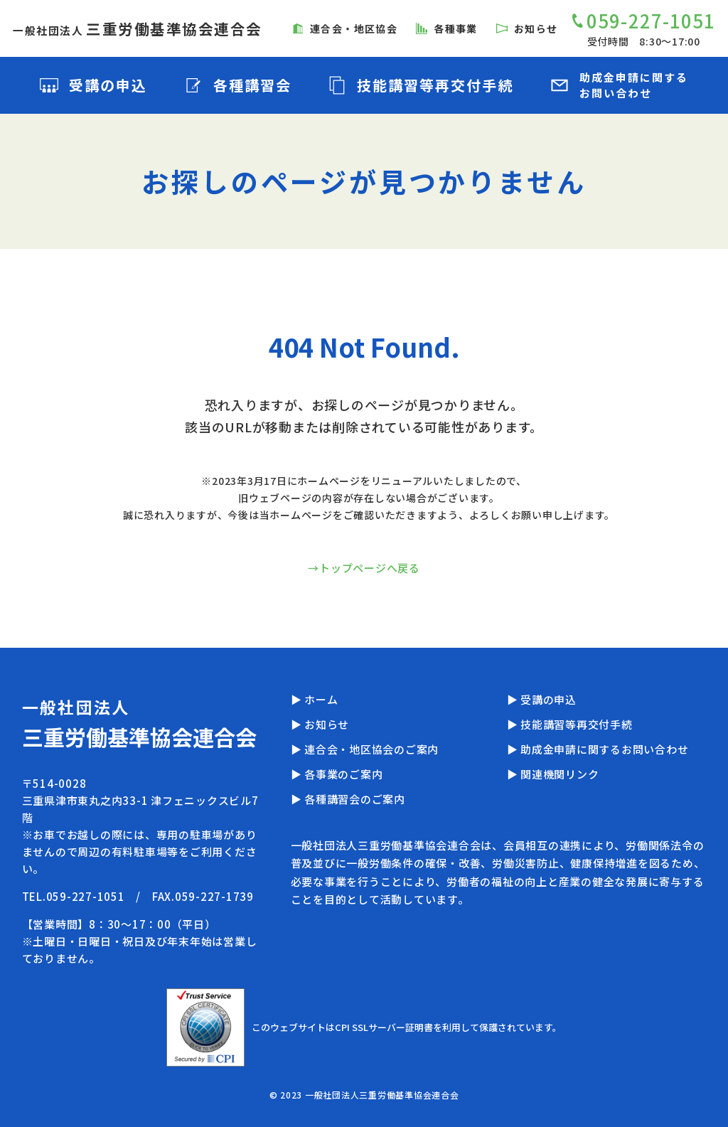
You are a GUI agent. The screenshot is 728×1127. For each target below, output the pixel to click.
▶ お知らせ (320, 724)
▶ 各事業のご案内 (337, 774)
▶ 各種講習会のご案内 (348, 798)
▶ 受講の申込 (542, 699)
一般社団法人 (137, 30)
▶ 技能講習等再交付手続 (570, 724)
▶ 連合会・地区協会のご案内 (365, 749)
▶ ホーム (314, 699)
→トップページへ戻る (364, 567)
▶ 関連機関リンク (553, 774)
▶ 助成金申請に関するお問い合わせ (598, 749)
